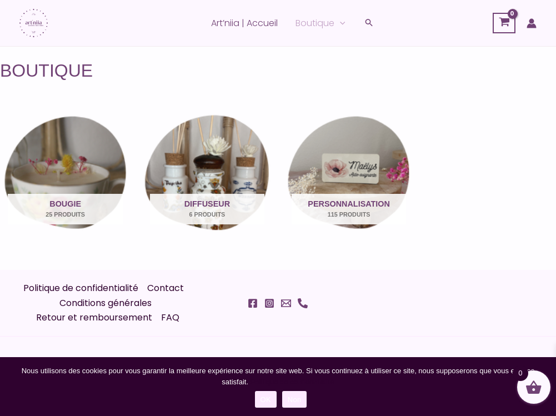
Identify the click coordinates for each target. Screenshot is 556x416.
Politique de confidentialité (80, 288)
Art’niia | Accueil (244, 23)
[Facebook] (253, 303)
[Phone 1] (303, 303)
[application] (339, 23)
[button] (369, 23)
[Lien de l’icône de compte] (532, 23)
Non (295, 399)
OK (266, 399)
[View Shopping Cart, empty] (504, 23)
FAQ (170, 317)
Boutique (320, 23)
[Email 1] (286, 303)
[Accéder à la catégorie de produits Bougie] (65, 170)
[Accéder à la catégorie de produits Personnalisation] (349, 170)
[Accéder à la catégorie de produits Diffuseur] (207, 170)
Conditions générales (105, 303)
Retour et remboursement (94, 317)
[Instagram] (269, 303)
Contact (165, 288)
